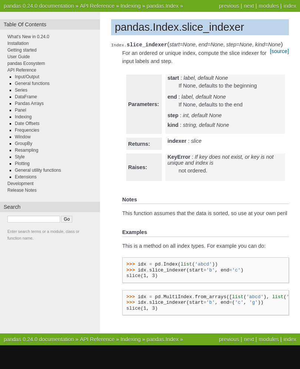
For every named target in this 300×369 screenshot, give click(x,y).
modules (269, 6)
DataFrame (26, 96)
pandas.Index (163, 6)
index (290, 6)
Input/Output (27, 76)
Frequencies (27, 130)
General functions (32, 83)
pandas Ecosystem (26, 63)
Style (20, 156)
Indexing (130, 6)
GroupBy (23, 143)
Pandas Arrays (29, 103)
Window (23, 136)
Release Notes (22, 190)
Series (21, 90)
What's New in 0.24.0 (28, 36)
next (249, 6)
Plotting (22, 163)
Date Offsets (27, 123)
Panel (20, 110)
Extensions (26, 176)
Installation (18, 43)
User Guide (18, 56)
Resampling (26, 150)
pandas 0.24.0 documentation (39, 6)
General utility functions (38, 170)
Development (20, 183)
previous (229, 6)
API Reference (97, 6)
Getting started (22, 50)
